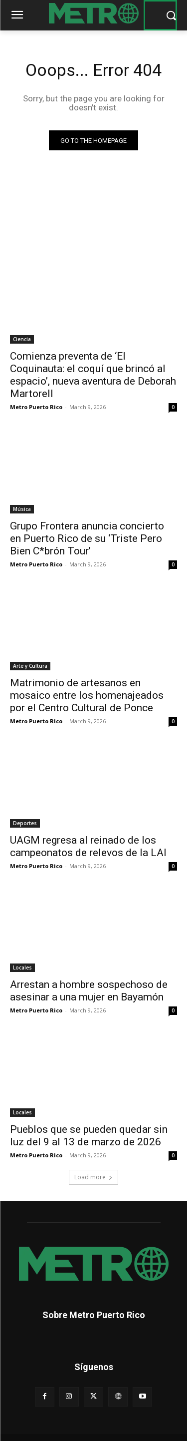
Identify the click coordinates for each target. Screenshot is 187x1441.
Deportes (25, 823)
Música (22, 508)
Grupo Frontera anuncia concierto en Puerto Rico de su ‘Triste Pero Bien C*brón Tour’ (87, 538)
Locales (22, 967)
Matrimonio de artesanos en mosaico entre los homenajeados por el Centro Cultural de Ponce (87, 695)
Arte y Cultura (30, 665)
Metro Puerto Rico (36, 407)
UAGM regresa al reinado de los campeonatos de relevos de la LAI (88, 846)
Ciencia (22, 339)
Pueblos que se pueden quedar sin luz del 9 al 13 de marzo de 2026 (89, 1135)
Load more (93, 1177)
